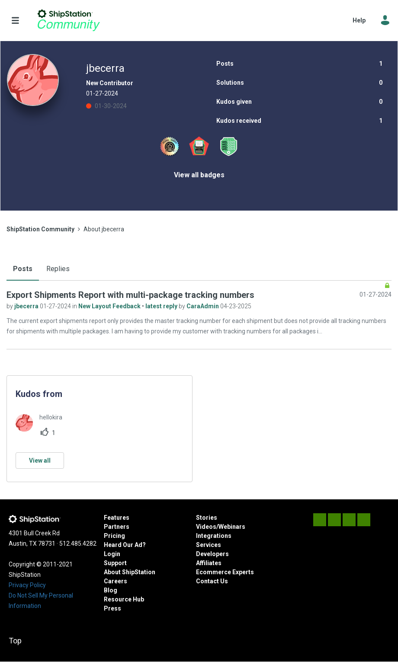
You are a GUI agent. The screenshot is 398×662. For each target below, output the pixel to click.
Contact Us (212, 581)
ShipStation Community (68, 20)
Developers (212, 553)
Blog (110, 590)
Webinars (231, 526)
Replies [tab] (58, 269)
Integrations (213, 535)
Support (115, 563)
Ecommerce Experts (225, 572)
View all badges (199, 175)
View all (40, 460)
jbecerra (27, 306)
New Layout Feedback (110, 306)
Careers (115, 581)
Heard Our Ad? (125, 544)
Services (208, 544)
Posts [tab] (22, 269)
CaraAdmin (203, 306)
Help (359, 20)
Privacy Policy (27, 585)
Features (116, 517)
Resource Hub (124, 599)
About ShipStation (129, 572)
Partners (116, 526)
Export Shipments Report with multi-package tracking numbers (130, 295)
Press (112, 608)
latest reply (162, 306)
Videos (206, 526)
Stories (206, 517)
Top (15, 640)
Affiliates (208, 563)
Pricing (114, 535)
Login (112, 553)
